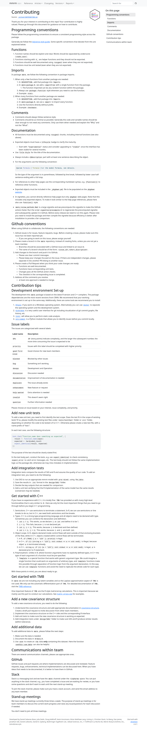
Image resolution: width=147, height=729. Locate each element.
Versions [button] (59, 3)
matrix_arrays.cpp (64, 594)
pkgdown (134, 722)
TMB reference (25, 586)
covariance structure (90, 608)
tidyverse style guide (41, 42)
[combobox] (122, 3)
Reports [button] (69, 3)
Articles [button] (38, 3)
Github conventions (114, 34)
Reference (28, 3)
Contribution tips (113, 38)
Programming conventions (117, 14)
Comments (112, 26)
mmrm (13, 3)
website (18, 192)
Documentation (114, 30)
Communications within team (119, 42)
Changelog (49, 3)
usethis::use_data (24, 645)
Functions (111, 18)
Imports (110, 22)
